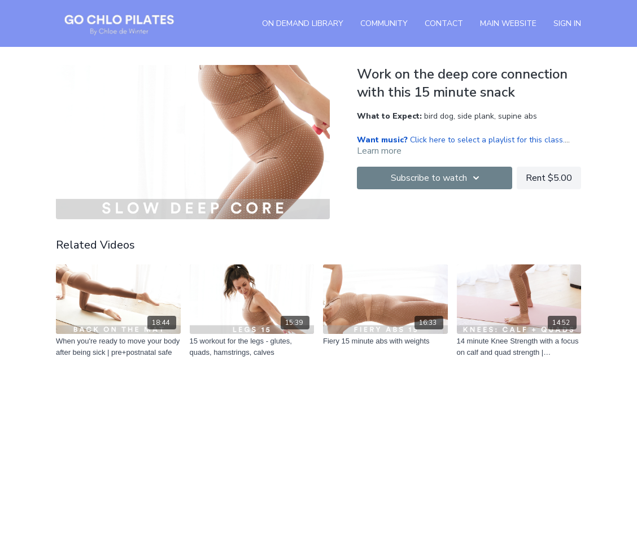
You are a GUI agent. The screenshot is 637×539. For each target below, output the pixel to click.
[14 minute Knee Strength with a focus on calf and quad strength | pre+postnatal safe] (519, 347)
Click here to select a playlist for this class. (461, 139)
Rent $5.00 (549, 178)
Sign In (567, 23)
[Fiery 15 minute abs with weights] (385, 341)
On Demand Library (302, 23)
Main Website (508, 23)
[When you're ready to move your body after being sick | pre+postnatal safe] (118, 347)
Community (384, 23)
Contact (444, 23)
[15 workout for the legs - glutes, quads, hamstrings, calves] (252, 347)
